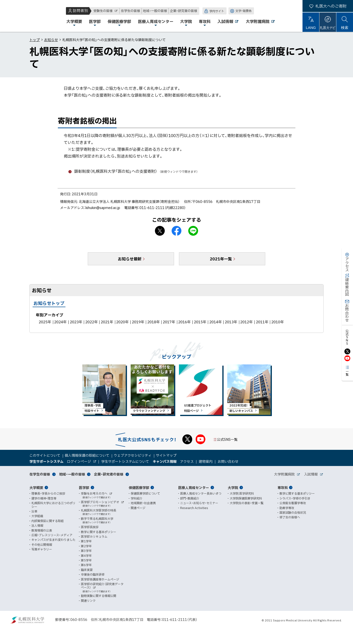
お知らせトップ (49, 303)
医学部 (84, 487)
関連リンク (88, 600)
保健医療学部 (139, 487)
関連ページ (138, 508)
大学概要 (36, 487)
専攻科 (282, 487)
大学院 (233, 487)
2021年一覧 (221, 259)
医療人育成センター (193, 487)
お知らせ (51, 39)
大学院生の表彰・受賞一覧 (247, 503)
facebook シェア (176, 231)
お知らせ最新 (129, 259)
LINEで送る (193, 231)
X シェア (160, 231)
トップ (34, 39)
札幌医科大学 (19, 16)
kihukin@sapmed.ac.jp (103, 207)
